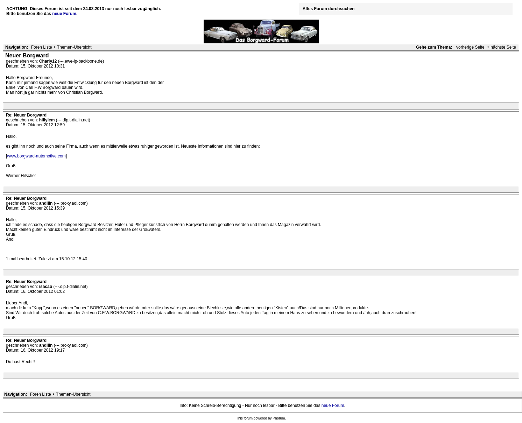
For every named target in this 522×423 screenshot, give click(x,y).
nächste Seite (503, 47)
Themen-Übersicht (74, 47)
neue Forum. (64, 13)
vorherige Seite (470, 47)
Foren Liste (41, 47)
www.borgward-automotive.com (36, 156)
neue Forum (333, 405)
